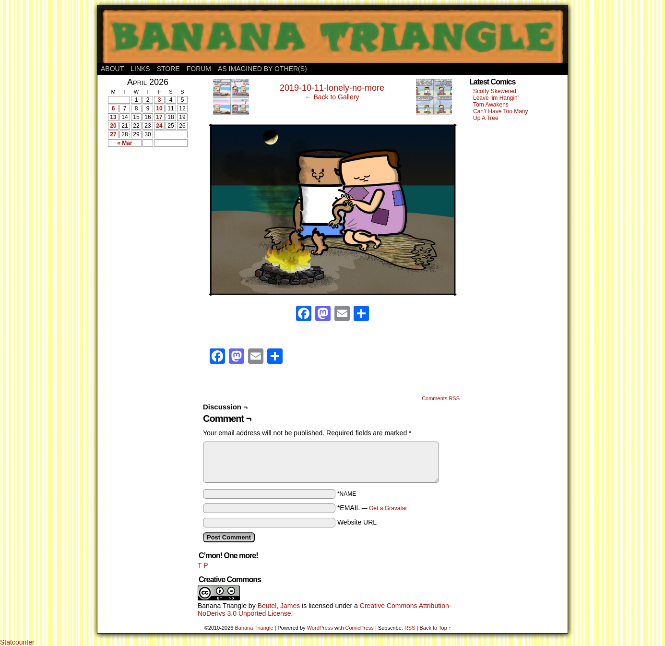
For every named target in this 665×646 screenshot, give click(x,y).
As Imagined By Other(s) (262, 68)
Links (140, 68)
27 (113, 134)
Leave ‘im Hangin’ (496, 98)
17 (159, 117)
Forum (199, 68)
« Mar (124, 143)
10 (159, 108)
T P (203, 565)
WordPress (320, 628)
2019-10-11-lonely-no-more (332, 88)
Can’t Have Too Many (500, 111)
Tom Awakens (491, 104)
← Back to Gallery (332, 97)
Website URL (357, 522)
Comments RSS (441, 398)
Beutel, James (279, 606)
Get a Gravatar (388, 508)
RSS (410, 628)
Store (168, 68)
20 (113, 125)
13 (113, 117)
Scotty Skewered (494, 91)
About (112, 68)
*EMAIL (372, 508)
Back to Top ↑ (435, 628)
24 (159, 125)
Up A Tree (486, 118)
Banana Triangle (222, 606)
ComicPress (359, 628)
